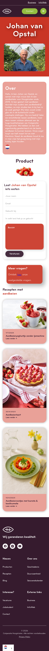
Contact (29, 11)
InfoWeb (43, 3)
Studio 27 (31, 640)
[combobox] (8, 648)
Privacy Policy (24, 637)
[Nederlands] (8, 647)
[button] (43, 11)
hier (20, 274)
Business (32, 3)
